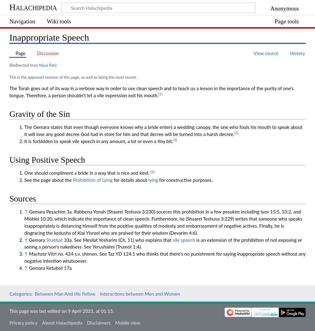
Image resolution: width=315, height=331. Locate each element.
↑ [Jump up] (26, 211)
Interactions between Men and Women (140, 294)
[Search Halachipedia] (158, 8)
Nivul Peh (47, 65)
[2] (236, 133)
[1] (160, 94)
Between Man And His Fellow (65, 294)
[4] (152, 172)
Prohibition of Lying (93, 180)
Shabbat (54, 240)
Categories (20, 294)
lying (153, 180)
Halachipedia (33, 7)
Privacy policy (23, 322)
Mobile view (127, 322)
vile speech (184, 240)
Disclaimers (98, 322)
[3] (175, 140)
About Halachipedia (62, 322)
